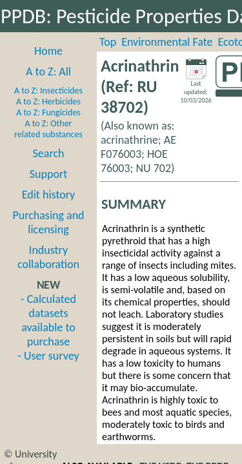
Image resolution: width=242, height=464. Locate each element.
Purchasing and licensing (48, 222)
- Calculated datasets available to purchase (48, 320)
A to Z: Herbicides (48, 101)
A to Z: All (48, 71)
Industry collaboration (48, 257)
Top (107, 42)
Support (48, 174)
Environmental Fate (166, 42)
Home (48, 51)
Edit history (49, 195)
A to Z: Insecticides (48, 90)
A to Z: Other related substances (48, 129)
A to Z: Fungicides (48, 112)
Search (49, 153)
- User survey (48, 356)
